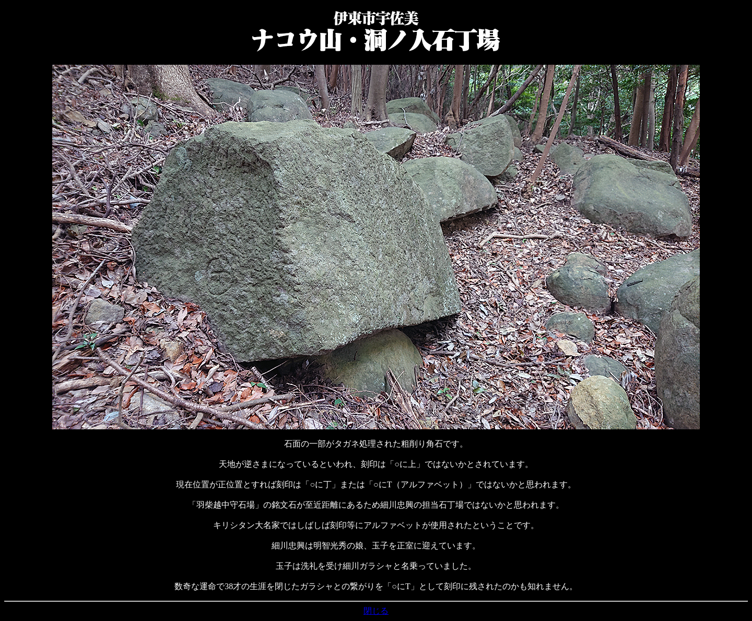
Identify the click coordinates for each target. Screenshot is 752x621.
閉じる (376, 610)
